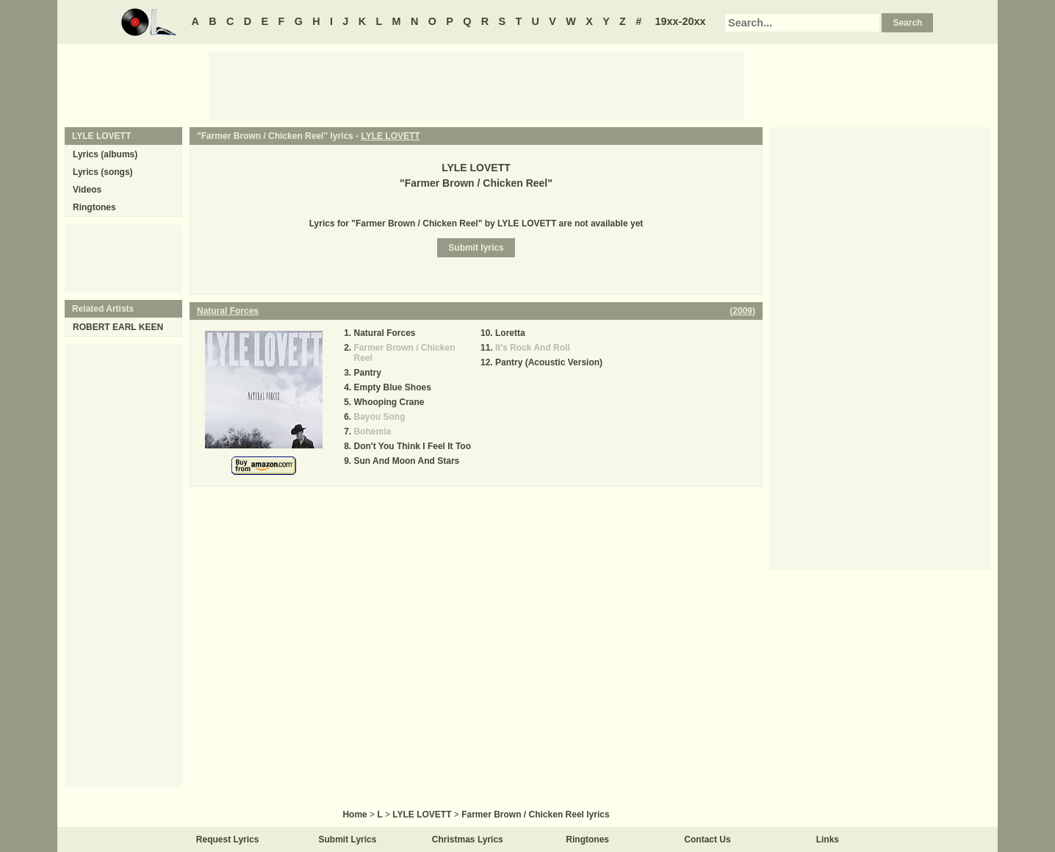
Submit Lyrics (348, 839)
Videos (87, 190)
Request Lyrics (227, 839)
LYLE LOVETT (390, 136)
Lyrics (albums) (105, 154)
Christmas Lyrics (467, 839)
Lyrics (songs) (103, 172)
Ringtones (94, 207)
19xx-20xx (680, 21)
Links (827, 839)
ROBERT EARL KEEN (118, 327)
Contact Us (707, 839)
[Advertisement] (476, 84)
